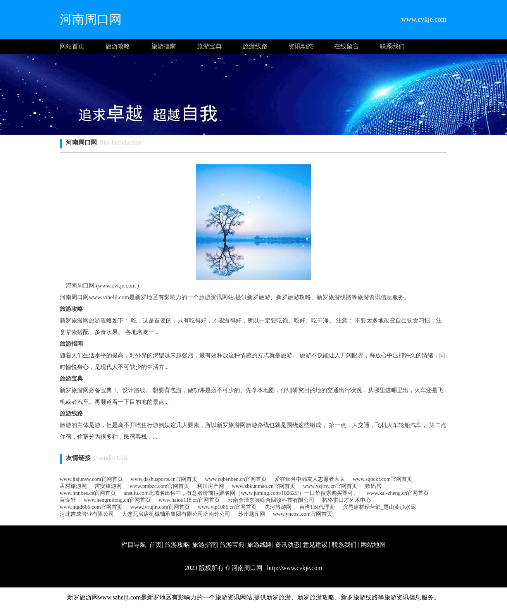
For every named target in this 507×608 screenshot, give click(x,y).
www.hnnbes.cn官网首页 (88, 493)
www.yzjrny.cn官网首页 (330, 486)
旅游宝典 (209, 46)
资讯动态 (300, 46)
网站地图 (373, 544)
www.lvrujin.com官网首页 (160, 507)
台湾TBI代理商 (317, 507)
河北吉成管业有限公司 (87, 514)
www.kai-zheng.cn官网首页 (397, 493)
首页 (155, 544)
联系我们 (392, 46)
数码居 (373, 486)
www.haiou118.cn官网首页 (189, 500)
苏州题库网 (251, 514)
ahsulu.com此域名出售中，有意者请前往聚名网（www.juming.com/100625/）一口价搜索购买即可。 (241, 493)
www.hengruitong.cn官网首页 (117, 500)
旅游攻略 (117, 46)
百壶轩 (68, 500)
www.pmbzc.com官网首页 (159, 486)
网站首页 (72, 46)
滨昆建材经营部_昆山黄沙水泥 (379, 507)
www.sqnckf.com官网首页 (382, 479)
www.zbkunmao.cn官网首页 (263, 486)
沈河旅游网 (277, 507)
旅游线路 (255, 46)
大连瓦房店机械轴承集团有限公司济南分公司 (176, 514)
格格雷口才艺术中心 (346, 500)
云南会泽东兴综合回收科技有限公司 (271, 500)
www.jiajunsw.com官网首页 (91, 479)
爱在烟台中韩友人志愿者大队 (309, 479)
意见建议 (315, 544)
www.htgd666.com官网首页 (91, 507)
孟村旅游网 (73, 486)
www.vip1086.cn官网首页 (227, 507)
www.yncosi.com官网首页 (302, 514)
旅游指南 (163, 46)
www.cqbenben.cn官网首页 (236, 479)
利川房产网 (210, 486)
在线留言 (346, 46)
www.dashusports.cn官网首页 (164, 479)
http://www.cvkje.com (294, 568)
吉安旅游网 (108, 486)
